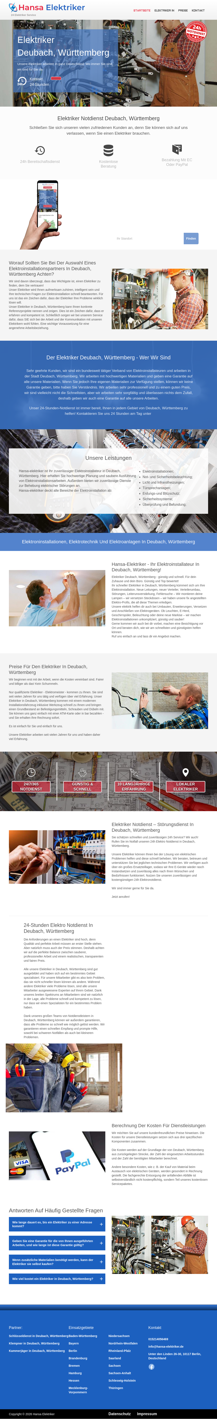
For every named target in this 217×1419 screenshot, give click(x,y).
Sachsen (114, 1365)
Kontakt (198, 11)
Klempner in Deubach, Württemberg (34, 1343)
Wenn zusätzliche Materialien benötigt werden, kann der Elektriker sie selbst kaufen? (52, 1261)
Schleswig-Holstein (122, 1380)
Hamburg (75, 1373)
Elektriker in (165, 11)
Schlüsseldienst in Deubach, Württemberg (38, 1336)
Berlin (73, 1351)
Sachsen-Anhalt (119, 1373)
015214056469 (158, 1339)
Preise (183, 11)
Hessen (74, 1380)
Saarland (114, 1358)
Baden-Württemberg (83, 1336)
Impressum (148, 1414)
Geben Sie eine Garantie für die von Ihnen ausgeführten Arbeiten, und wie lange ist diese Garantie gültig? (52, 1243)
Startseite (143, 11)
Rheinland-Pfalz (119, 1351)
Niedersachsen (119, 1336)
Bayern (74, 1343)
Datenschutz (119, 1414)
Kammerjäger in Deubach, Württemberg (37, 1351)
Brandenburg (78, 1358)
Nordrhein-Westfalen (123, 1343)
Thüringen (115, 1388)
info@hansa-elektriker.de (166, 1346)
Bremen (74, 1365)
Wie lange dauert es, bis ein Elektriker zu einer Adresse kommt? (52, 1224)
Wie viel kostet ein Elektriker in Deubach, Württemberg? (52, 1279)
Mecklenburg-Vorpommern (78, 1390)
